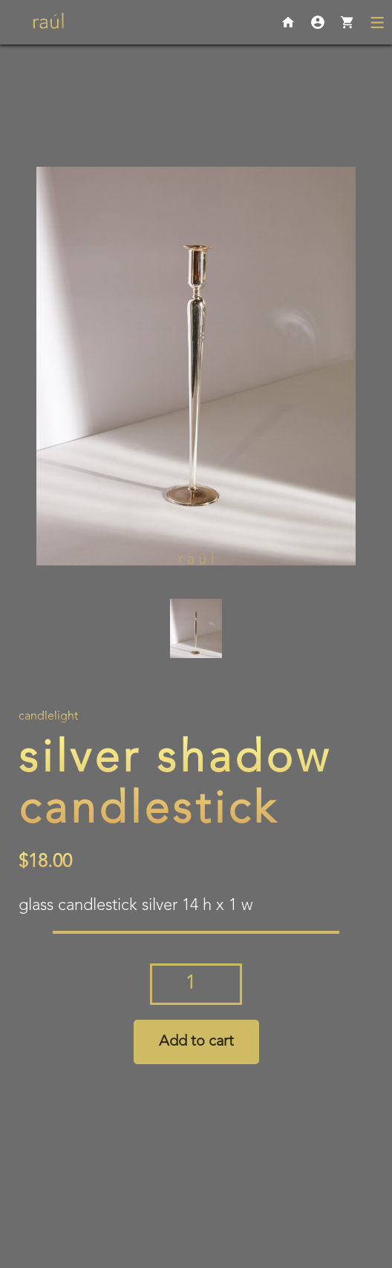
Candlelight (48, 717)
